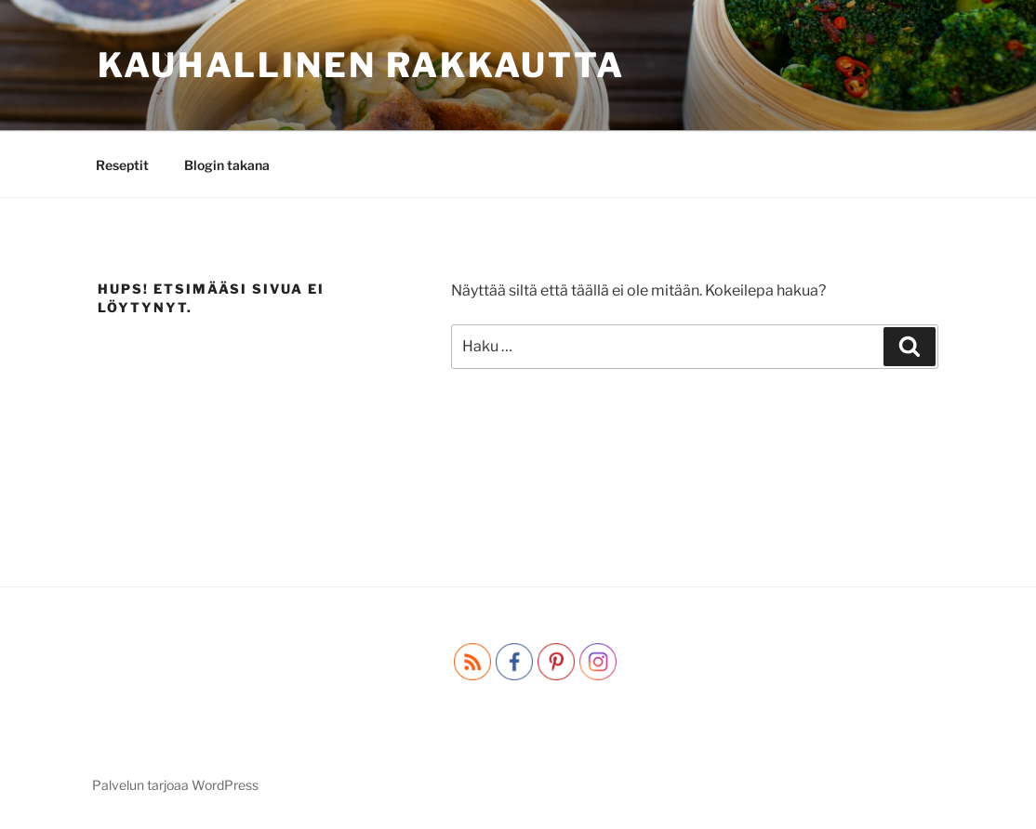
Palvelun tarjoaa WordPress (175, 785)
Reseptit (122, 165)
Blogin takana (227, 165)
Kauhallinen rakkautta (361, 65)
